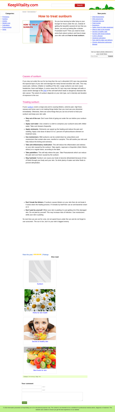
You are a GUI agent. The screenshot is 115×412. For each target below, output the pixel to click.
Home (24, 11)
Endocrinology (7, 27)
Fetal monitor (96, 23)
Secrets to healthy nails (99, 31)
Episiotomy (95, 25)
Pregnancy (5, 17)
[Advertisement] (55, 58)
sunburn (30, 107)
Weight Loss (6, 23)
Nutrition (5, 19)
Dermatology (32, 376)
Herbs (4, 29)
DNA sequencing (97, 19)
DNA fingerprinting (98, 17)
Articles (4, 21)
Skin (40, 376)
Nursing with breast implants (101, 34)
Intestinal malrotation (99, 38)
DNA (45, 91)
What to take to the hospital (101, 29)
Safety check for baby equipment (102, 27)
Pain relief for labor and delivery (102, 40)
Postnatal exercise (98, 21)
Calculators (6, 25)
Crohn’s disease (97, 36)
